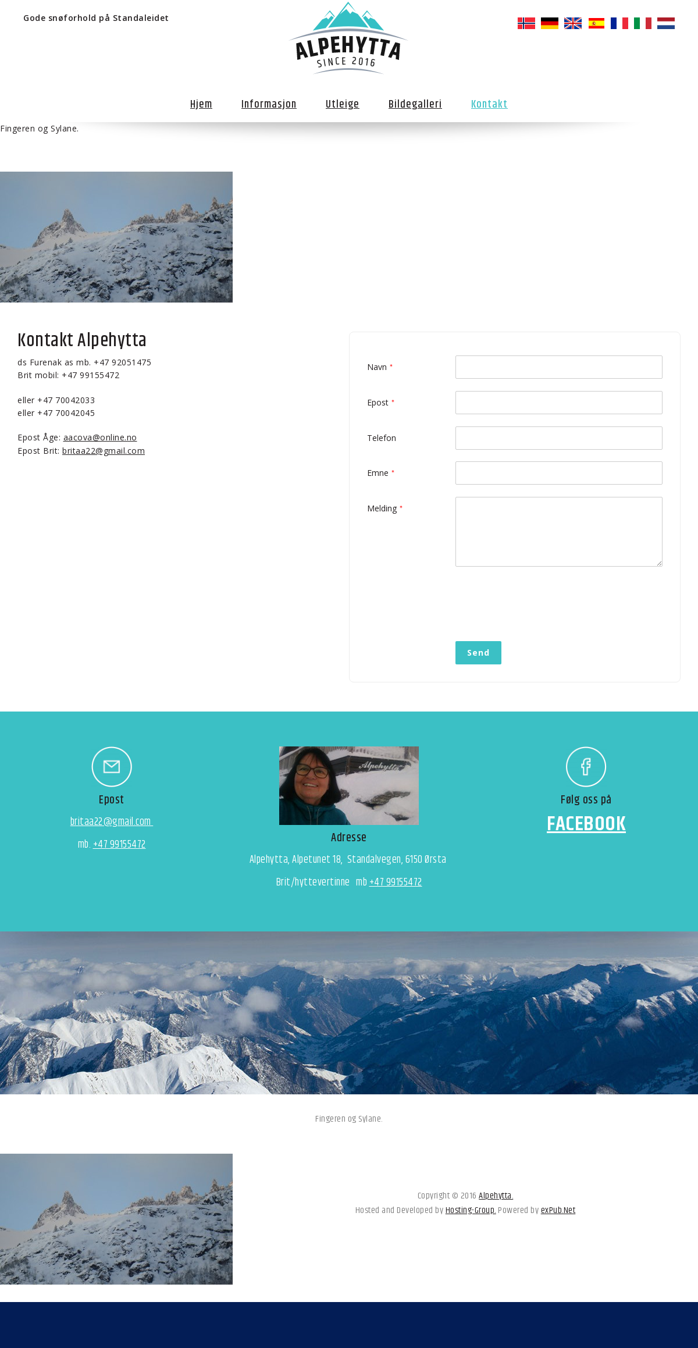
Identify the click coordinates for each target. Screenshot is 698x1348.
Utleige (342, 104)
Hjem (201, 104)
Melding (382, 508)
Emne (378, 472)
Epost (378, 402)
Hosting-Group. (471, 1210)
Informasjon (269, 104)
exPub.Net (558, 1210)
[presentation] (543, 601)
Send (478, 652)
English (573, 23)
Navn (377, 366)
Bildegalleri (415, 104)
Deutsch (549, 23)
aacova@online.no (100, 437)
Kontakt (489, 104)
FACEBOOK (586, 824)
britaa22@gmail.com (103, 450)
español (596, 23)
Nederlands (666, 23)
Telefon (381, 437)
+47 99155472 (119, 845)
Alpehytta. (496, 1196)
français (619, 23)
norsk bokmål (526, 23)
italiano (642, 23)
